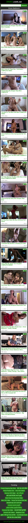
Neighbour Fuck (20, 512)
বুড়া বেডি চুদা (20, 493)
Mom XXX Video (5, 500)
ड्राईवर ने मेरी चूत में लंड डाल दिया (8, 515)
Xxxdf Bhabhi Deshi (22, 515)
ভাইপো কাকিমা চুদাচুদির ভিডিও (14, 507)
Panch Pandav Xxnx (8, 490)
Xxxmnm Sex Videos (9, 512)
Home (5, 521)
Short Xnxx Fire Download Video (14, 498)
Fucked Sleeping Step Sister (8, 488)
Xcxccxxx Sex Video (7, 510)
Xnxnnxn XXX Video (10, 493)
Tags (9, 521)
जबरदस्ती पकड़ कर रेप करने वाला (14, 502)
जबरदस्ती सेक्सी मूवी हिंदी (20, 510)
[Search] (11, 5)
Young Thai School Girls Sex (19, 500)
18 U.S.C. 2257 (20, 521)
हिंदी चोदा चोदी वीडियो (22, 488)
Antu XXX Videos (20, 490)
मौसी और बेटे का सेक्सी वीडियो (14, 517)
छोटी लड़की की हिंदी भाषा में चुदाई (14, 495)
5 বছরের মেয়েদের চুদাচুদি (14, 505)
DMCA (13, 521)
